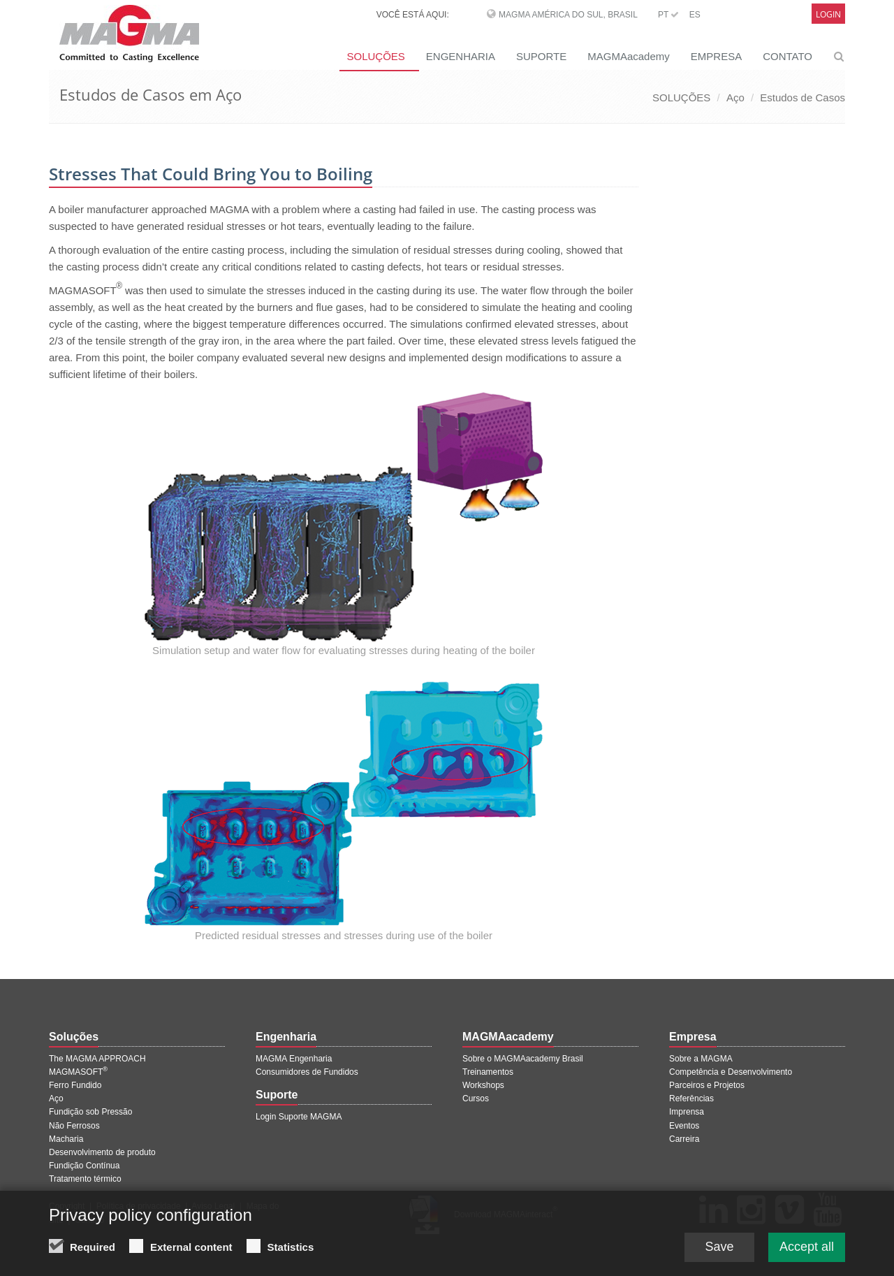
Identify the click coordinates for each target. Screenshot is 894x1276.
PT (668, 15)
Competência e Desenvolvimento (730, 1072)
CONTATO (787, 56)
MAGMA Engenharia (294, 1059)
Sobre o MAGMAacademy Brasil (522, 1059)
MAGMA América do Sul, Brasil (568, 15)
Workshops (483, 1085)
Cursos (475, 1098)
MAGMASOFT (78, 1072)
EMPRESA (716, 56)
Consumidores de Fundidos (307, 1072)
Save (719, 1249)
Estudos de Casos (802, 97)
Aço (735, 97)
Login (828, 14)
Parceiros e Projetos (707, 1085)
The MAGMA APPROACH (97, 1059)
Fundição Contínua (84, 1165)
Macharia (66, 1139)
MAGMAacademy (628, 56)
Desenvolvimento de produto (102, 1152)
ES (695, 15)
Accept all (806, 1249)
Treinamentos (487, 1072)
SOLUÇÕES (375, 56)
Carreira (684, 1139)
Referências (691, 1098)
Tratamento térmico (85, 1179)
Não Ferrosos (74, 1126)
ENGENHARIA (460, 56)
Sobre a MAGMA (701, 1059)
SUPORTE (541, 56)
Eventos (684, 1126)
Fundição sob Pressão (90, 1112)
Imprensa (686, 1112)
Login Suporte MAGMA (299, 1117)
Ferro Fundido (75, 1085)
